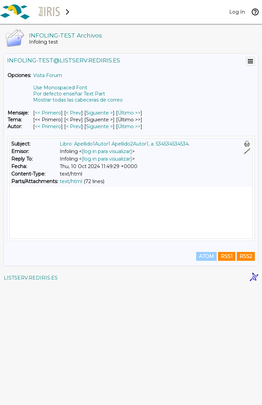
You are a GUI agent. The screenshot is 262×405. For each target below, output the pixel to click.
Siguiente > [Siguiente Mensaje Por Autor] (99, 126)
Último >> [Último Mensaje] (129, 113)
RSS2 (245, 375)
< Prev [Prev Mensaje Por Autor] (73, 126)
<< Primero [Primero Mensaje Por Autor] (48, 126)
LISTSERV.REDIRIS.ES (31, 396)
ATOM (206, 375)
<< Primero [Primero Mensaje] (48, 113)
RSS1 (227, 375)
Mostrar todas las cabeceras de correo (78, 100)
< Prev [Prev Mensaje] (73, 113)
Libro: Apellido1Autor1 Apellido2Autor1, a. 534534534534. (125, 144)
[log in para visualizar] (107, 151)
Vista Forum (47, 75)
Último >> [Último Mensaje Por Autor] (129, 126)
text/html (71, 181)
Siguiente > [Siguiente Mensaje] (99, 113)
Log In (237, 12)
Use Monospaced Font (60, 88)
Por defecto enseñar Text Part (69, 94)
